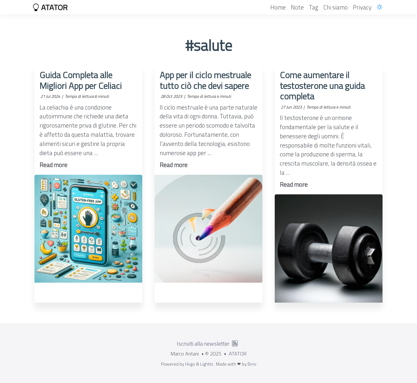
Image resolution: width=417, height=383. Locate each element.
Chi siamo (335, 7)
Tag (313, 7)
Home (278, 7)
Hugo (190, 364)
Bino (252, 364)
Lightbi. (207, 364)
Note (297, 7)
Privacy (362, 7)
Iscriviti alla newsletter (203, 343)
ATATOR (50, 7)
